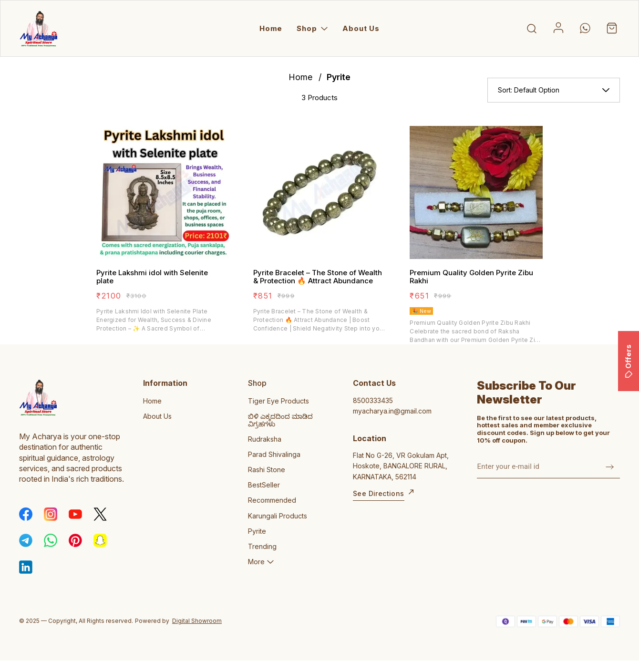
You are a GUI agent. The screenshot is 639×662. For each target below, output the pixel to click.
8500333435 (373, 400)
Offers (628, 361)
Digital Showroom (197, 620)
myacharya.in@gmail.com (392, 411)
